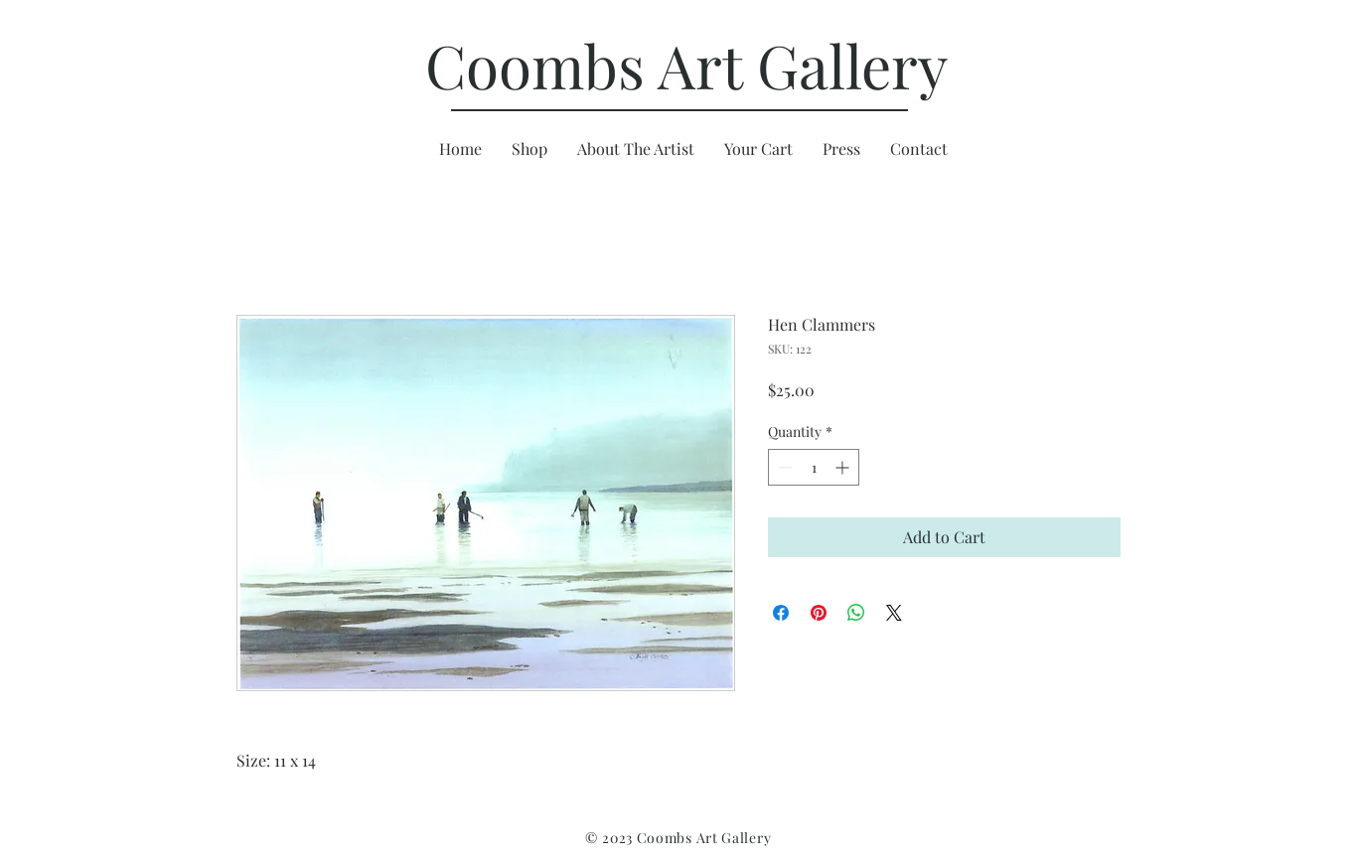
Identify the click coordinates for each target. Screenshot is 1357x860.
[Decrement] (783, 467)
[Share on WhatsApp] (856, 613)
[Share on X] (894, 613)
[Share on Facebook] (781, 613)
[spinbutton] (813, 467)
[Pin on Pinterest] (818, 613)
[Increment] (843, 467)
